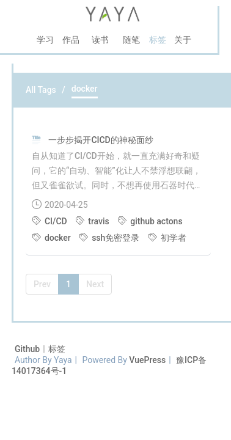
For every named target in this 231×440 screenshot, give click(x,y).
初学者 (167, 238)
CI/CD (50, 221)
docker (52, 238)
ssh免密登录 (110, 238)
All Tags (41, 90)
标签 (56, 349)
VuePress (147, 360)
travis (93, 221)
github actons (149, 221)
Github (28, 349)
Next (95, 284)
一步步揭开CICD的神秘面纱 (100, 140)
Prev (42, 284)
